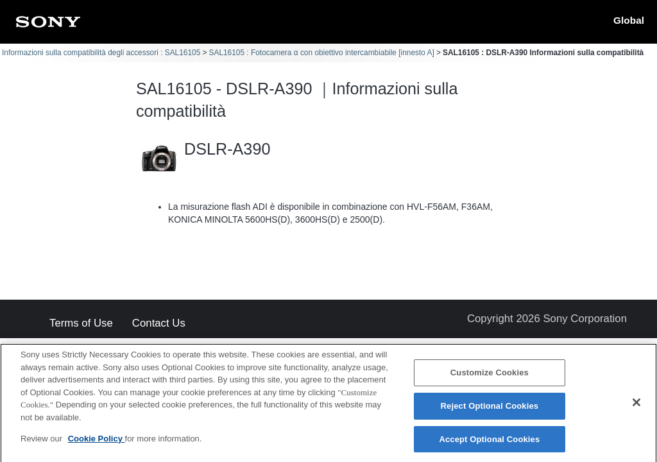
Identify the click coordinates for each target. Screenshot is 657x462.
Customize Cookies (489, 375)
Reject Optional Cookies (490, 408)
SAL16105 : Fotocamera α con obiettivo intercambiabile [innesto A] (321, 52)
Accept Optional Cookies (489, 442)
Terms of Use (81, 323)
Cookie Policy (96, 441)
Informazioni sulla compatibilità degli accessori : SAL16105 (101, 52)
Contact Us (158, 323)
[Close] (636, 405)
